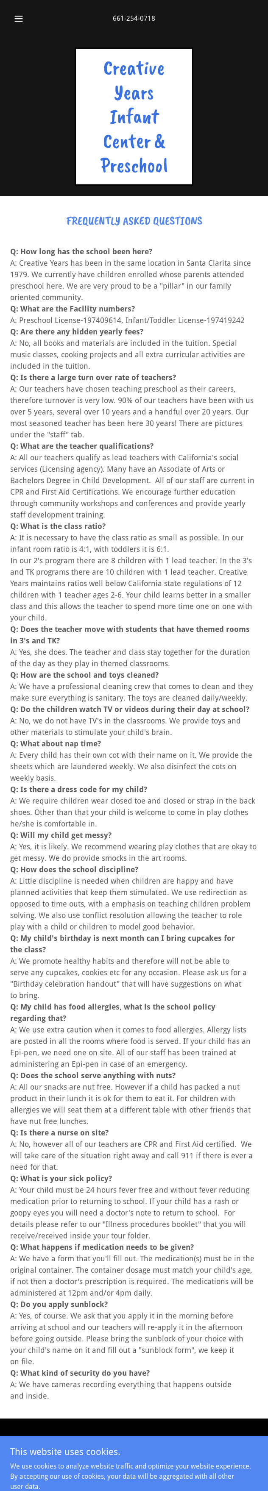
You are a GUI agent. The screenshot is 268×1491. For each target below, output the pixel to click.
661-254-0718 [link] (134, 18)
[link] (134, 169)
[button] (21, 18)
